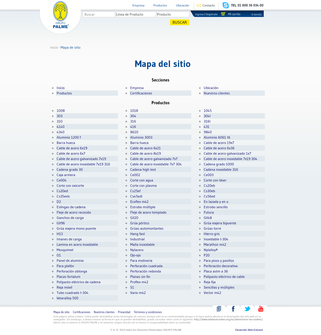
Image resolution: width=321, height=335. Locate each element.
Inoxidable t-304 (216, 239)
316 (133, 121)
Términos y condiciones (148, 312)
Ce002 (135, 175)
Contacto (209, 5)
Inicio (54, 47)
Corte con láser (215, 180)
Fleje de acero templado (148, 212)
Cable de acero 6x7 (71, 153)
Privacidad (124, 312)
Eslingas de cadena (71, 207)
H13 (60, 233)
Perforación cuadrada (146, 266)
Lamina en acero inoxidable (77, 244)
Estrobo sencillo (216, 207)
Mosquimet (65, 250)
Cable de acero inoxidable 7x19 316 (83, 164)
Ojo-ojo (135, 255)
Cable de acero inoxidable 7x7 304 (156, 164)
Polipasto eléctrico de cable (224, 276)
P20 (207, 255)
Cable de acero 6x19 (72, 148)
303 (59, 116)
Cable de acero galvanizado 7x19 (81, 158)
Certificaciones (141, 93)
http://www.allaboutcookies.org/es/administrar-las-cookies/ (228, 319)
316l (207, 121)
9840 (208, 132)
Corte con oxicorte (70, 185)
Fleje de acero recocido (74, 212)
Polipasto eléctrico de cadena (79, 282)
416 (133, 126)
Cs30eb (209, 191)
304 (133, 116)
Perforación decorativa (221, 266)
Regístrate (212, 14)
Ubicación (182, 5)
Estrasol (258, 330)
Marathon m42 (215, 244)
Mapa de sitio (62, 312)
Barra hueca (66, 142)
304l (207, 116)
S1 (132, 287)
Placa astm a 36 (216, 271)
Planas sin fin (140, 276)
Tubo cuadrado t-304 (72, 292)
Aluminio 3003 (141, 137)
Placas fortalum (68, 276)
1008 (61, 110)
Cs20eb (209, 185)
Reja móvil (64, 287)
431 (206, 126)
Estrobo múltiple (142, 207)
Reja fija (210, 282)
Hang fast (137, 233)
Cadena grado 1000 (219, 164)
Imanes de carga (69, 239)
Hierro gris (212, 233)
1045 (208, 110)
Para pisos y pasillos (219, 260)
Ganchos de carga (70, 217)
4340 (60, 132)
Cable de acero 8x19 (145, 153)
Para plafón (65, 266)
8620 (134, 132)
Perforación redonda (145, 271)
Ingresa (199, 14)
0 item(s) (256, 14)
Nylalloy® (211, 250)
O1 (59, 255)
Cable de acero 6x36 (219, 148)
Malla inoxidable (142, 244)
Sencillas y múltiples (219, 287)
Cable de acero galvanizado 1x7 (227, 153)
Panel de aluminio (70, 260)
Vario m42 (138, 292)
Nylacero (136, 250)
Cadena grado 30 (70, 169)
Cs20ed (62, 191)
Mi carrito (234, 14)
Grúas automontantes (146, 228)
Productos (160, 5)
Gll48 (208, 217)
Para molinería (141, 260)
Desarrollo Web (244, 330)
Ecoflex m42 (139, 201)
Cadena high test (143, 169)
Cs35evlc (63, 196)
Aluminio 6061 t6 (217, 137)
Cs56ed (209, 196)
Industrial (137, 239)
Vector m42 (212, 292)
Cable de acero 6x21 (145, 148)
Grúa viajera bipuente (220, 223)
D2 (59, 201)
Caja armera (66, 175)
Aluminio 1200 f (69, 137)
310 (59, 121)
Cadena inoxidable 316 (221, 169)
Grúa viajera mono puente (76, 228)
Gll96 (61, 223)
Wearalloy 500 (67, 298)
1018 (134, 110)
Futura (209, 212)
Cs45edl (136, 196)
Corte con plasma (143, 185)
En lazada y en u (216, 201)
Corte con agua (141, 180)
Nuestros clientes (217, 93)
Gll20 (134, 217)
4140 (60, 126)
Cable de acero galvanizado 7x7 (153, 158)
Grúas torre (212, 228)
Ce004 (61, 180)
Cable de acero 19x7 (219, 142)
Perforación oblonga (72, 271)
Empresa (138, 5)
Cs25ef (135, 191)
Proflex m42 (139, 282)
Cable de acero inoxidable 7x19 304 (230, 158)
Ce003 (209, 175)
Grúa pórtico (139, 223)
